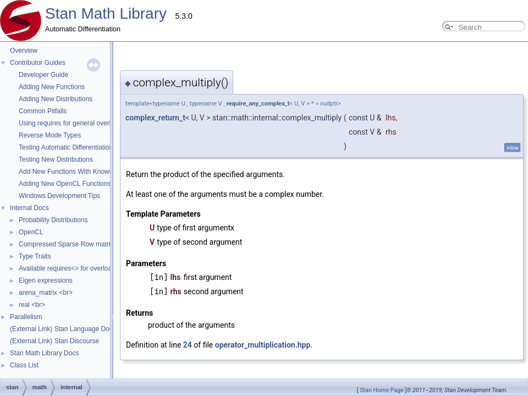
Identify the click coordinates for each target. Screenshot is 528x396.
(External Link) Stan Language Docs (63, 329)
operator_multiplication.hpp (153, 344)
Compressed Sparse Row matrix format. (77, 244)
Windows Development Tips (59, 196)
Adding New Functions (52, 87)
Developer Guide (43, 75)
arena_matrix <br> (46, 292)
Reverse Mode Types (50, 135)
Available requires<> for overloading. (72, 268)
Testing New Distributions (56, 159)
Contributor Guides (37, 63)
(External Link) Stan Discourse (54, 341)
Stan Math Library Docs (44, 353)
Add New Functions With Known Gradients (81, 171)
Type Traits (35, 256)
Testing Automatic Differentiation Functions (81, 147)
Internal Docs (29, 208)
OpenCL (31, 232)
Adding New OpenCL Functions (65, 184)
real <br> (32, 305)
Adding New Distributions (55, 99)
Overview (23, 50)
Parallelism (26, 317)
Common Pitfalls (43, 111)
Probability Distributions (53, 220)
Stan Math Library (106, 13)
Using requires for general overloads (72, 123)
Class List (24, 365)
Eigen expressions (46, 280)
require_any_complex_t (148, 103)
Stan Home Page (382, 390)
